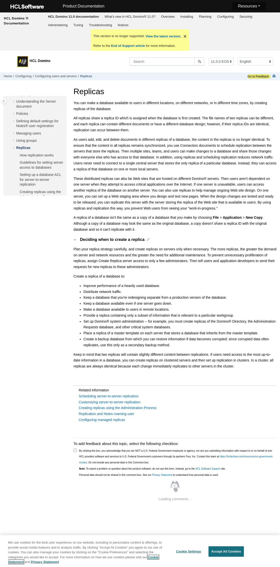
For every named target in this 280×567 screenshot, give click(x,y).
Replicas (86, 76)
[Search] (199, 62)
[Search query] (167, 62)
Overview (168, 16)
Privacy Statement (162, 475)
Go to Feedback (258, 76)
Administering (58, 25)
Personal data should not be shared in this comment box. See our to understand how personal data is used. (149, 475)
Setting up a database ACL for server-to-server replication (40, 179)
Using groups (26, 140)
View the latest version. (162, 36)
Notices (123, 25)
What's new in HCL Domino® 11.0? (130, 16)
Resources (247, 6)
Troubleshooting (100, 25)
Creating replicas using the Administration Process (117, 408)
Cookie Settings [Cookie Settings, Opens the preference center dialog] (188, 553)
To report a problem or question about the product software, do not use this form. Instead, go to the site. (152, 468)
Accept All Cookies (226, 553)
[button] (14, 101)
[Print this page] (274, 76)
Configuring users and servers (56, 76)
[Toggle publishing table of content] (3, 101)
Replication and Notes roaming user (106, 414)
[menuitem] (73, 16)
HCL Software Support (208, 468)
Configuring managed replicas (102, 420)
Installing (186, 16)
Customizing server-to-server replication (109, 402)
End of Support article (128, 46)
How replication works (37, 155)
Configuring (225, 16)
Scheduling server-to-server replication (109, 396)
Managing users (28, 133)
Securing (245, 16)
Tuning (78, 25)
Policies (22, 114)
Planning (205, 16)
